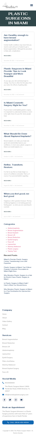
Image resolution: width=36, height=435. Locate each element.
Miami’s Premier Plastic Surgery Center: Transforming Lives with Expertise (16, 261)
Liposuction (12, 244)
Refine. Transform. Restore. (13, 166)
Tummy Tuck (12, 251)
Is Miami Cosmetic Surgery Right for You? (15, 104)
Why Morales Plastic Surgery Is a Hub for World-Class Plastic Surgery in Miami (18, 277)
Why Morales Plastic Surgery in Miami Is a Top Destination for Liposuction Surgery (18, 291)
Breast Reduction (14, 237)
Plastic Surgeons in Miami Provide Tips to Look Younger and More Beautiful (17, 72)
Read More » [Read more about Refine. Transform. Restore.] (7, 180)
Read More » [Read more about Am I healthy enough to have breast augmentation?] (7, 55)
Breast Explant (13, 233)
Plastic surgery (13, 249)
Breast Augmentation (15, 230)
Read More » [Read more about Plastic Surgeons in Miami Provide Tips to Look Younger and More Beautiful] (7, 89)
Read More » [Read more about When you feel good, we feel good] (7, 211)
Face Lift (11, 242)
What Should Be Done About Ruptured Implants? (17, 135)
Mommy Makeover (14, 246)
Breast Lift (11, 235)
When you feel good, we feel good (16, 195)
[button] (31, 5)
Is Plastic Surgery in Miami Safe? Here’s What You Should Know (16, 284)
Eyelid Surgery (13, 240)
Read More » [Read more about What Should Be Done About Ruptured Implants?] (7, 151)
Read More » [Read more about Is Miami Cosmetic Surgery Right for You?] (7, 120)
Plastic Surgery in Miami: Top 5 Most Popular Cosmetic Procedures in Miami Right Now (17, 269)
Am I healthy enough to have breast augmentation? (16, 38)
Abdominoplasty (14, 228)
